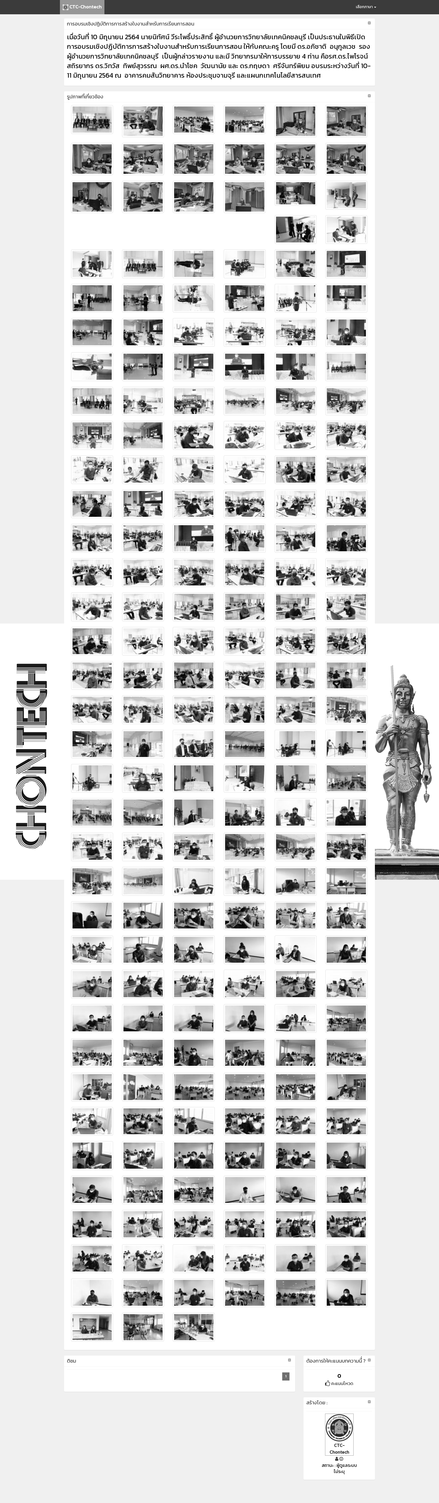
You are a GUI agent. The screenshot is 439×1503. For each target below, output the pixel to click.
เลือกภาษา (366, 7)
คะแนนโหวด (339, 1383)
